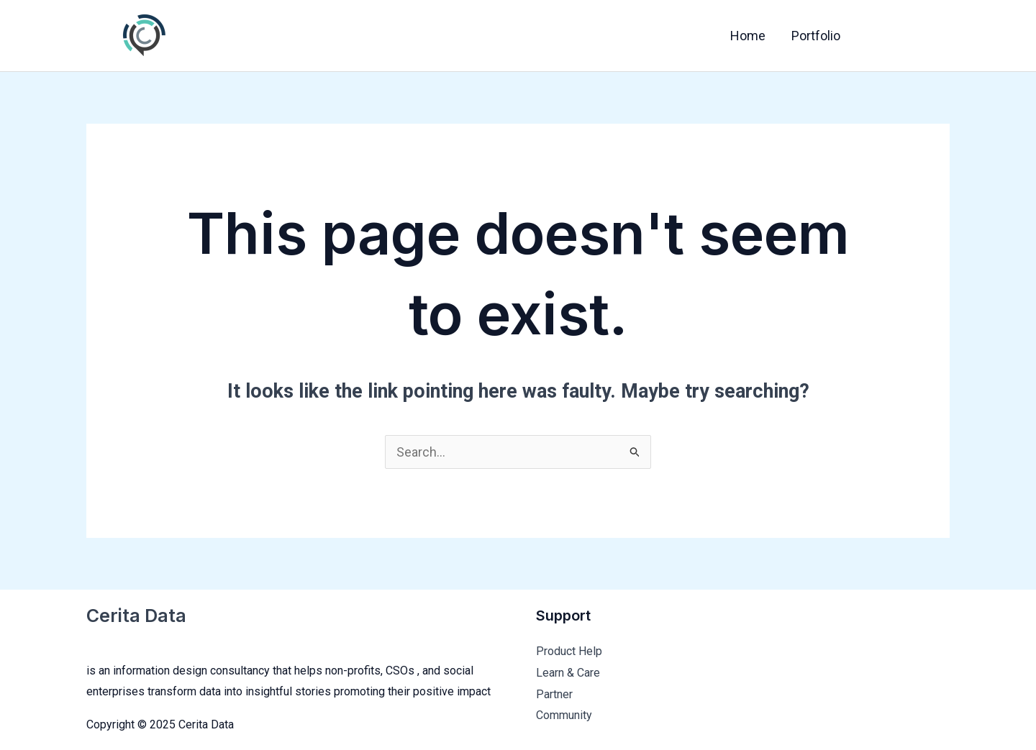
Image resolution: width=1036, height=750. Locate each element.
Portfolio (815, 35)
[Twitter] (908, 36)
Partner (554, 694)
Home (747, 35)
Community (564, 715)
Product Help (569, 651)
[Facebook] (878, 36)
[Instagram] (939, 36)
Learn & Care (568, 673)
